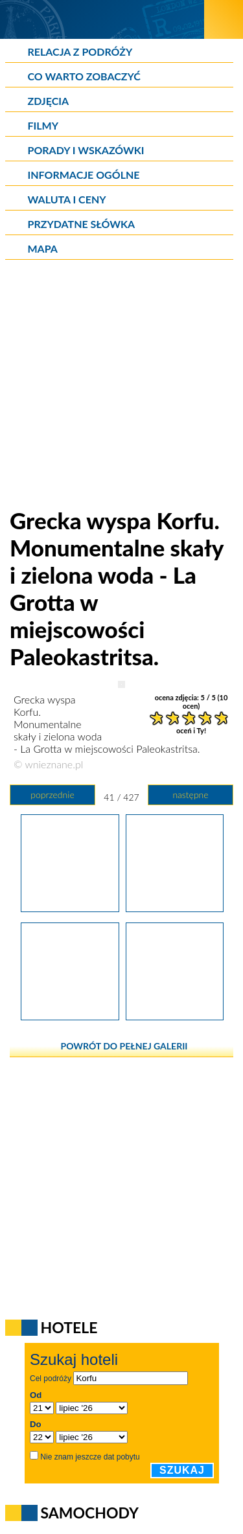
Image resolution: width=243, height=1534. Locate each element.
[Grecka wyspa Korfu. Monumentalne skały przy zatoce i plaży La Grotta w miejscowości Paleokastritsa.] (70, 907)
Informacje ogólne (84, 174)
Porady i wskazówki (86, 150)
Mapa (43, 248)
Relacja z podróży (80, 51)
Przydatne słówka (81, 224)
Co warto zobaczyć (84, 76)
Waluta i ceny (67, 199)
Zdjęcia (48, 101)
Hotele (69, 1327)
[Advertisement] (121, 385)
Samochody (90, 1513)
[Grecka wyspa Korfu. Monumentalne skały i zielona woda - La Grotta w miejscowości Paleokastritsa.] (175, 907)
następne (190, 794)
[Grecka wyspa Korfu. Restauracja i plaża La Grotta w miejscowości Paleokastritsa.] (70, 1016)
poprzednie (52, 794)
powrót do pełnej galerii (124, 1045)
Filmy (43, 125)
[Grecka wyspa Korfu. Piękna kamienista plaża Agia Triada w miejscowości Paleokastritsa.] (175, 1016)
